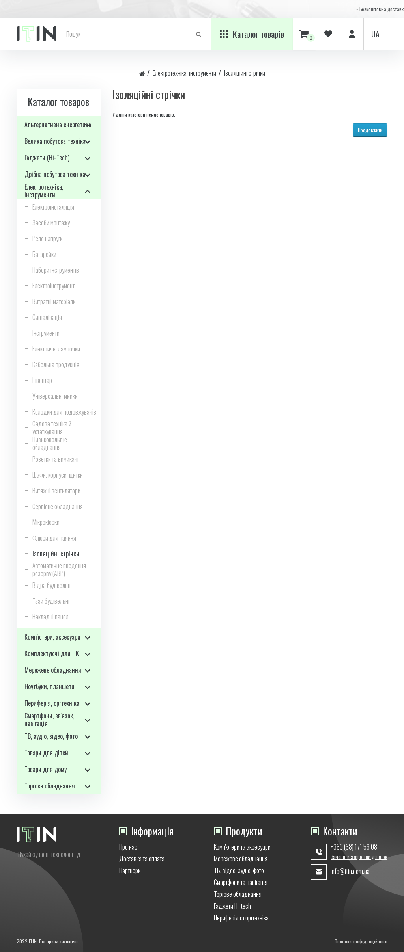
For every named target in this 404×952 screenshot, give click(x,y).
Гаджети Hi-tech (232, 906)
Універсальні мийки (55, 396)
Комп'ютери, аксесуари (52, 636)
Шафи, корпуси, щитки (57, 475)
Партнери (130, 870)
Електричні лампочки (56, 348)
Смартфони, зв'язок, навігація (49, 719)
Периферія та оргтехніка (241, 917)
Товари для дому (45, 769)
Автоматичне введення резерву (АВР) (59, 569)
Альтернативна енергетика (57, 124)
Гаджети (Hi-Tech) (46, 157)
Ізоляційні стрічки (244, 73)
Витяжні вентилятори (56, 490)
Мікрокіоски (46, 522)
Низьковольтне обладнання (49, 443)
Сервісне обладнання (57, 506)
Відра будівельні (52, 585)
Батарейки (44, 254)
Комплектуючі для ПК (51, 653)
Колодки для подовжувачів (64, 411)
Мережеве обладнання (52, 670)
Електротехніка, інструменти (184, 73)
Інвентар (42, 380)
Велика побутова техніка (55, 141)
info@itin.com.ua (350, 871)
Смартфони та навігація (240, 882)
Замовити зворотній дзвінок (359, 856)
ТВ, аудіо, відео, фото (51, 736)
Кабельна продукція (55, 364)
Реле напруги (47, 238)
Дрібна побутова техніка (54, 174)
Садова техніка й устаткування (51, 427)
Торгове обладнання (49, 785)
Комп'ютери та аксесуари (242, 847)
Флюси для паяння (54, 538)
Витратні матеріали (54, 301)
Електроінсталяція (53, 207)
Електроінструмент (53, 285)
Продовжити (370, 129)
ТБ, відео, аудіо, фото (239, 870)
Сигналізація (47, 317)
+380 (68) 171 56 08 (354, 847)
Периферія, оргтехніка (51, 703)
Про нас (128, 847)
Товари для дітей (46, 752)
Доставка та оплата (142, 858)
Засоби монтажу (51, 222)
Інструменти (46, 333)
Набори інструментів (55, 270)
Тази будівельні (50, 601)
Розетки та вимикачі (55, 459)
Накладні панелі (51, 616)
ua (375, 34)
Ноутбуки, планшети (49, 686)
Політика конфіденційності (361, 941)
